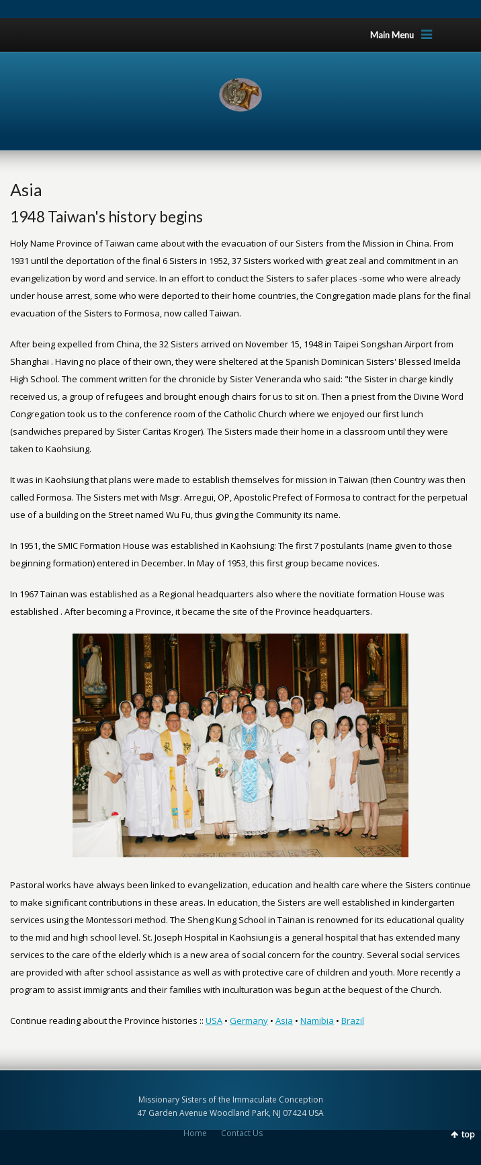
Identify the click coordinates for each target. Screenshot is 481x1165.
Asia (284, 1021)
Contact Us (242, 1133)
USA (214, 1021)
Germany (249, 1021)
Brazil (352, 1021)
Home (195, 1133)
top (468, 1134)
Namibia (317, 1021)
